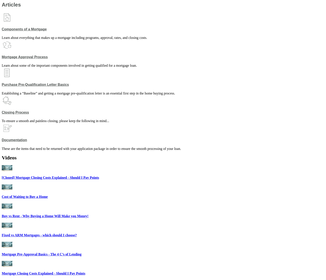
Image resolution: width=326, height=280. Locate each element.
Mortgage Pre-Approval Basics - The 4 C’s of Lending (41, 254)
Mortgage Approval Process (25, 57)
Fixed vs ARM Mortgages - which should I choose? (39, 235)
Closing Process (15, 112)
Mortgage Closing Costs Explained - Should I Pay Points (43, 273)
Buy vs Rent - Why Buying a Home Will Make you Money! (45, 216)
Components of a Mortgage (24, 29)
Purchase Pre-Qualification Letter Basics (35, 84)
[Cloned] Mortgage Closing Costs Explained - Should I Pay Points (50, 177)
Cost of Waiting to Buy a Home (25, 197)
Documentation (14, 140)
